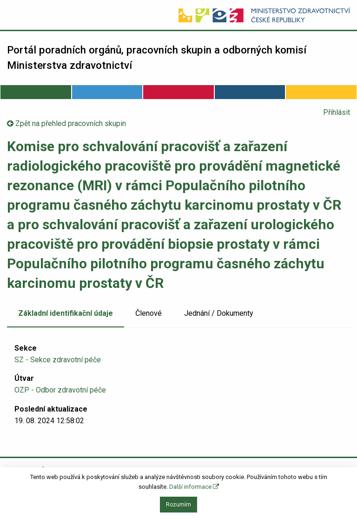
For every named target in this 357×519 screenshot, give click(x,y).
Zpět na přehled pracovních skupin (66, 123)
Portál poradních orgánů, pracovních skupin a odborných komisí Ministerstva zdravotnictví (156, 58)
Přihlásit (336, 112)
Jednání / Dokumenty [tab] (218, 313)
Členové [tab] (148, 313)
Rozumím (178, 504)
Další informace (194, 486)
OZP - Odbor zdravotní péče (60, 390)
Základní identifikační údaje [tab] (65, 313)
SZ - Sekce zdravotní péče (57, 359)
